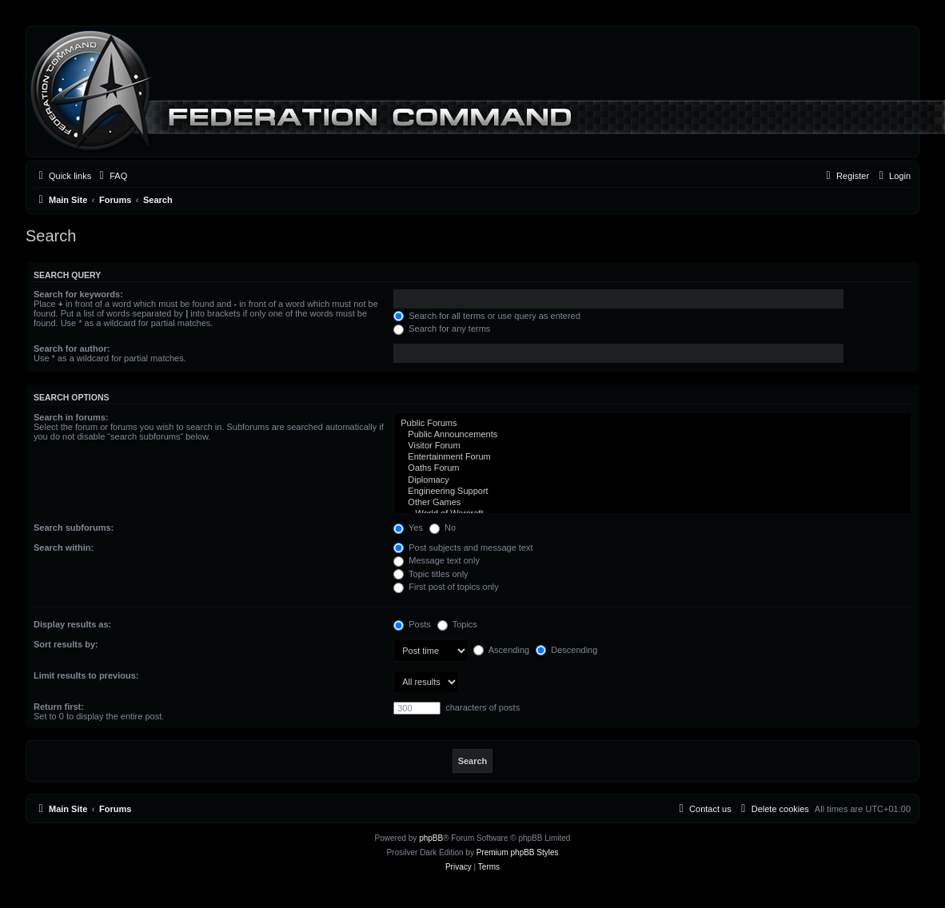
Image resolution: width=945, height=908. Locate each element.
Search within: (64, 547)
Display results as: (72, 624)
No (442, 527)
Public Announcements (652, 434)
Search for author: (72, 348)
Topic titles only (430, 574)
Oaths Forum (652, 468)
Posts (412, 624)
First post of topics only (446, 586)
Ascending (501, 650)
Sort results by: (66, 644)
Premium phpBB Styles (517, 852)
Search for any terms (441, 328)
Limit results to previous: (86, 675)
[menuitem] (111, 175)
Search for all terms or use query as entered (486, 316)
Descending (566, 650)
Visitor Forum (652, 446)
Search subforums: (74, 527)
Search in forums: (71, 417)
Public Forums (652, 423)
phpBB (431, 838)
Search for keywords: (78, 294)
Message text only (436, 560)
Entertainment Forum (652, 457)
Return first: (59, 706)
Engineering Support (652, 491)
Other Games (652, 502)
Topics (457, 624)
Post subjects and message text (462, 547)
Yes (408, 527)
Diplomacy (652, 480)
